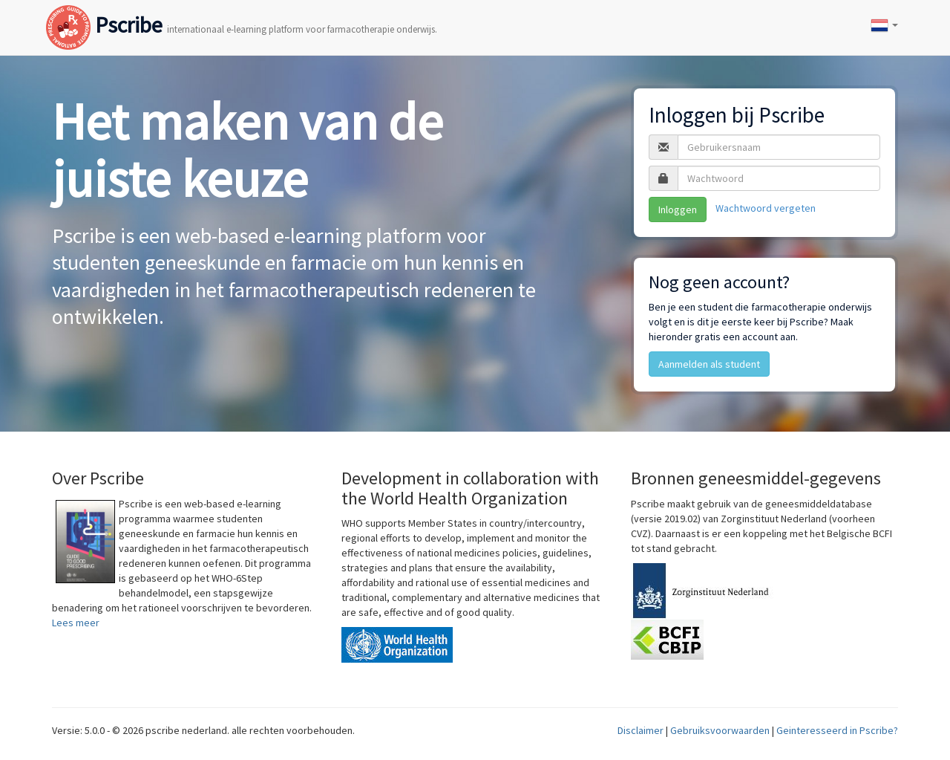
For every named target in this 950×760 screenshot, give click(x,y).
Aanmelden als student (709, 364)
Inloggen (677, 209)
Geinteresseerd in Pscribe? (837, 730)
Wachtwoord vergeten (765, 208)
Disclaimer (641, 730)
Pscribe (241, 10)
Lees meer (75, 622)
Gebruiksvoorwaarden (720, 730)
